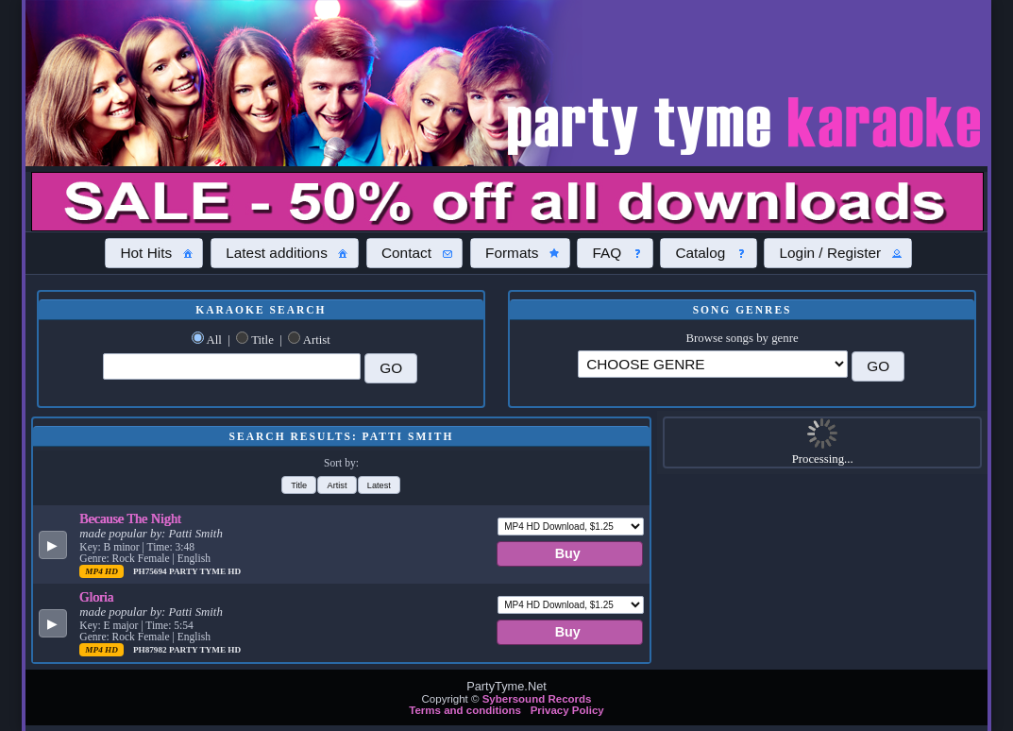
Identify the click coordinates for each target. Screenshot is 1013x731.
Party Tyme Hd (205, 571)
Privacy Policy (567, 710)
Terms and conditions (465, 710)
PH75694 (151, 571)
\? (713, 364)
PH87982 (151, 649)
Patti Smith (196, 533)
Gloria (96, 596)
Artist (316, 340)
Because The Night (130, 518)
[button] (154, 253)
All (213, 340)
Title (262, 340)
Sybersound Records (537, 699)
